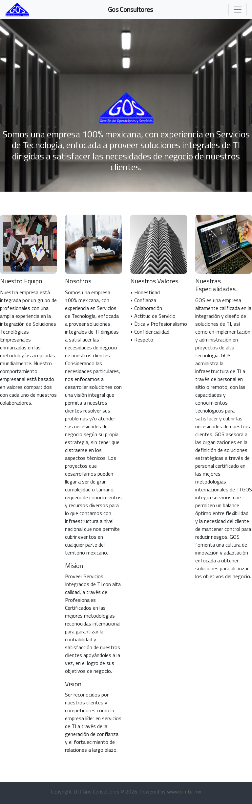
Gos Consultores (130, 9)
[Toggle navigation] (237, 9)
